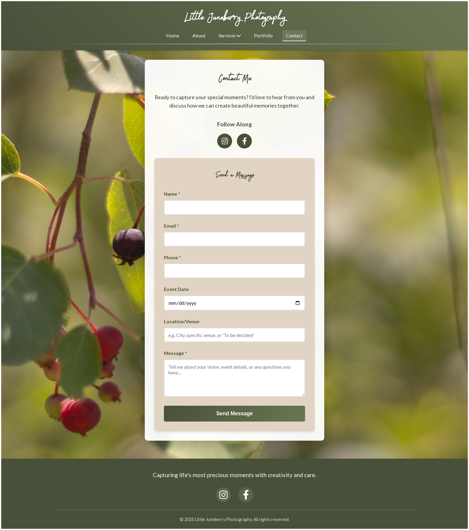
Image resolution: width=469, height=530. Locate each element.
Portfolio (263, 35)
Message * (175, 353)
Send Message (234, 413)
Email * (171, 226)
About (198, 35)
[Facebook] (244, 141)
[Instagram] (224, 141)
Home (172, 35)
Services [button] (230, 35)
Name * (172, 194)
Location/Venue (181, 321)
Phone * (172, 257)
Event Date (176, 289)
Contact (294, 35)
